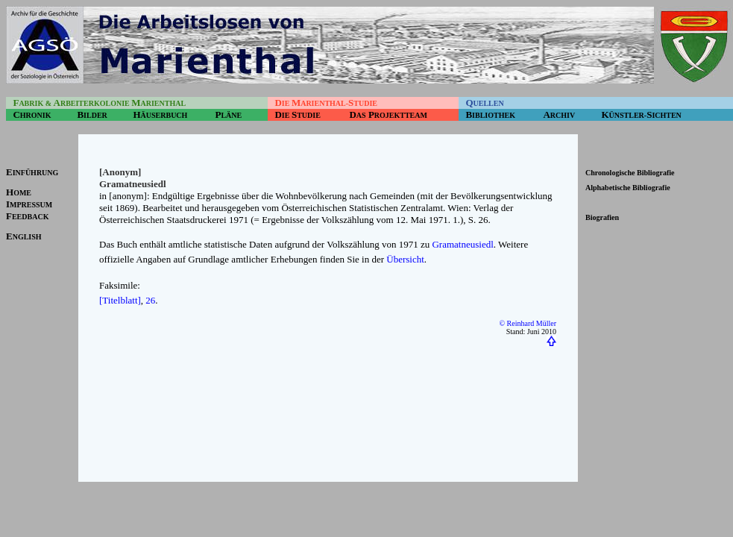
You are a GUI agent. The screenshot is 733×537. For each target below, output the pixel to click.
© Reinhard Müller (528, 323)
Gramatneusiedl (462, 244)
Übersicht (405, 259)
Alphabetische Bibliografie (627, 187)
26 (150, 300)
